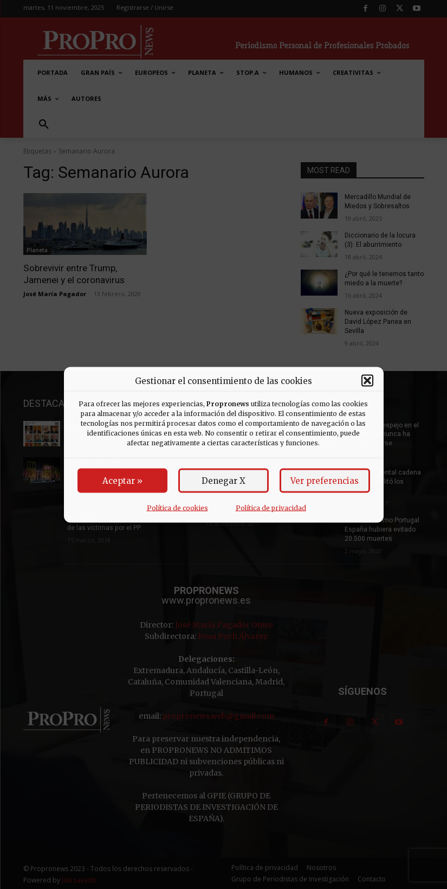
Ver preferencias (324, 480)
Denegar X (223, 480)
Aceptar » (122, 480)
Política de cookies (177, 507)
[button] (367, 380)
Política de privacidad (271, 507)
